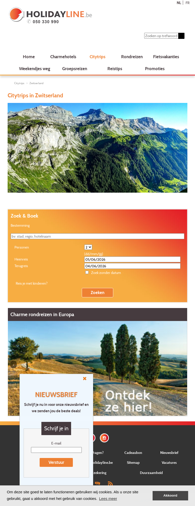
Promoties (155, 68)
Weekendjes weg (34, 68)
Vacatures (169, 462)
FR (187, 3)
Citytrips (97, 56)
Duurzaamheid (151, 472)
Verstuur (56, 462)
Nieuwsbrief (169, 452)
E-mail (56, 443)
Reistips (114, 68)
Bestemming (20, 225)
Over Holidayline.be (97, 462)
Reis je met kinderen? (31, 283)
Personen (21, 247)
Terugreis (21, 266)
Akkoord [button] (170, 495)
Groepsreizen (74, 68)
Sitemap (133, 462)
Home (29, 56)
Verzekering (97, 472)
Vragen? (97, 452)
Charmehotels (63, 56)
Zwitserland (36, 83)
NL (179, 3)
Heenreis (21, 259)
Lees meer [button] (108, 498)
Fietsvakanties (166, 56)
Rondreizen (132, 56)
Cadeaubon (133, 452)
